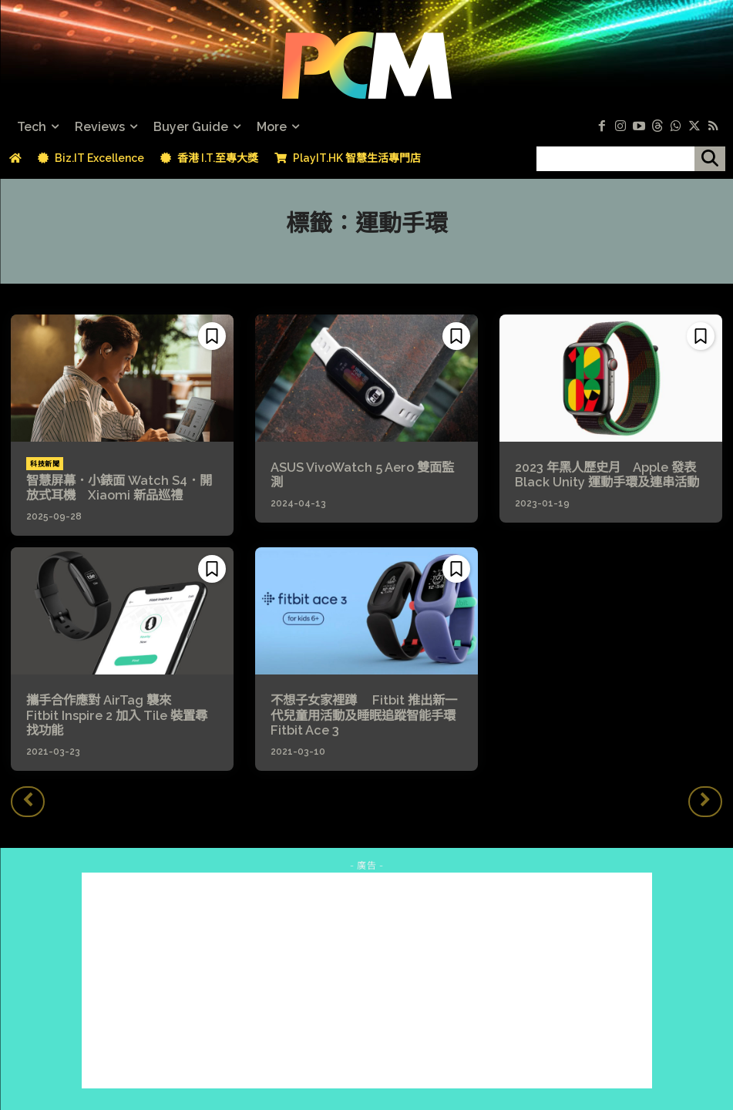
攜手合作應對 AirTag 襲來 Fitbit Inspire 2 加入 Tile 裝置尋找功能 (121, 707)
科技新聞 (44, 464)
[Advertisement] (367, 979)
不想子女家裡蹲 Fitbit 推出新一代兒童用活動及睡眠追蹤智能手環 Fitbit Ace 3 (363, 714)
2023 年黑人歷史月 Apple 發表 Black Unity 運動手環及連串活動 (606, 474)
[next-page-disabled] (705, 800)
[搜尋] (709, 158)
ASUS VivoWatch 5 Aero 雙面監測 (361, 474)
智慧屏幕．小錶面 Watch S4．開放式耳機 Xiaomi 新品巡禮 (118, 488)
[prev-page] (28, 800)
